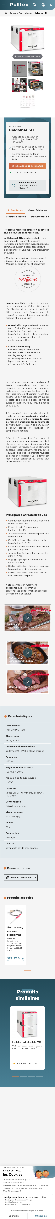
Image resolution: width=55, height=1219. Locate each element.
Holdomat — (20, 877)
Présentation (15, 210)
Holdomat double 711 (26, 1042)
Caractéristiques (37, 210)
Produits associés (16, 216)
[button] (27, 618)
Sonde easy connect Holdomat (15, 931)
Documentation (40, 216)
